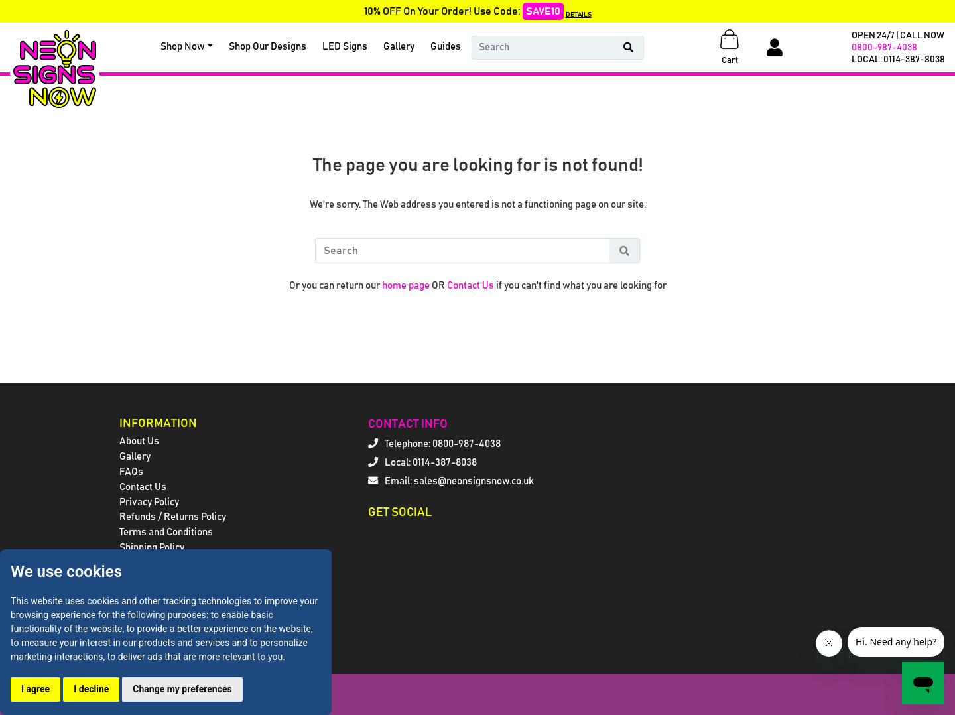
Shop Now (182, 47)
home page (406, 286)
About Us (139, 441)
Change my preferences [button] (182, 689)
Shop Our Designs (267, 47)
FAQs (131, 472)
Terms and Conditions (166, 532)
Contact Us (470, 286)
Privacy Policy (149, 502)
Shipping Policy (151, 547)
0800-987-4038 (884, 47)
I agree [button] (35, 689)
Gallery (398, 47)
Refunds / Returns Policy (172, 517)
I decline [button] (91, 689)
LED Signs (344, 47)
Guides (445, 47)
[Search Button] (628, 48)
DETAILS (579, 14)
